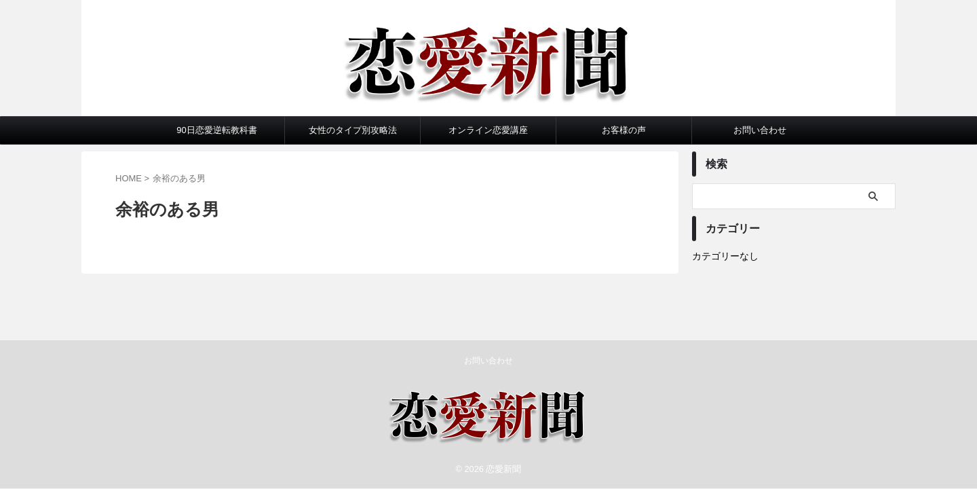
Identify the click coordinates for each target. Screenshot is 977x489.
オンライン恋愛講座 (488, 130)
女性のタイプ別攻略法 (353, 130)
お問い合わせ (759, 130)
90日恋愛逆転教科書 (216, 130)
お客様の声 (624, 130)
